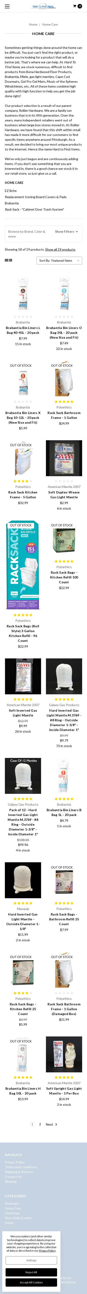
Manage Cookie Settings (61, 1282)
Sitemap (11, 1181)
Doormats (12, 1203)
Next (51, 1124)
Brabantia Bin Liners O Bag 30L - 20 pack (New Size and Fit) (64, 332)
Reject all (31, 1272)
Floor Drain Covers (18, 1218)
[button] (43, 234)
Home (33, 24)
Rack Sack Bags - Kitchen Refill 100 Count (64, 577)
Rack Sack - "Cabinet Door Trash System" (34, 209)
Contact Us (13, 1177)
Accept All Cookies (31, 1282)
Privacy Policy (15, 1162)
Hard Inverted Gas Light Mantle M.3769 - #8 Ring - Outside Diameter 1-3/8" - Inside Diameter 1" (64, 720)
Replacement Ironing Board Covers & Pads (36, 197)
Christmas (12, 1213)
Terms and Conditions (21, 1167)
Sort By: (44, 260)
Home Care (50, 24)
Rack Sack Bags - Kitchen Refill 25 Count (23, 1009)
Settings (31, 1260)
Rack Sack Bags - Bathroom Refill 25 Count (64, 919)
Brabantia (12, 203)
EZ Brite (11, 191)
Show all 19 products (60, 249)
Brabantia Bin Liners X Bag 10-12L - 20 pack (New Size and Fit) (23, 417)
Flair (69, 1278)
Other (9, 1223)
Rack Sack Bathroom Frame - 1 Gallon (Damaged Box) (64, 1009)
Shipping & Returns (19, 1172)
